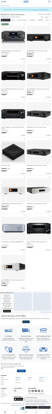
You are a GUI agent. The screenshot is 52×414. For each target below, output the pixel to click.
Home (24, 403)
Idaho (30, 377)
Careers (2, 391)
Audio (13, 17)
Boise (29, 379)
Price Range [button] (32, 20)
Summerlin (18, 382)
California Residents (15, 405)
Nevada (18, 377)
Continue (21, 371)
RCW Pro (3, 390)
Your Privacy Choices (44, 407)
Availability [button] (40, 20)
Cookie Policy (21, 405)
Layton (2, 382)
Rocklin (41, 379)
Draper (2, 384)
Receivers (18, 17)
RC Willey (3, 17)
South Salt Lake (4, 379)
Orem (2, 381)
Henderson (18, 379)
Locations (4, 375)
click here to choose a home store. (40, 9)
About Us (3, 396)
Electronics (9, 17)
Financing (3, 393)
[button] (5, 20)
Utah (2, 377)
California (42, 377)
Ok (31, 407)
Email (2, 368)
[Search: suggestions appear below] (26, 5)
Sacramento (42, 381)
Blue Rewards (4, 395)
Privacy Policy (42, 404)
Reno (17, 381)
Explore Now (7, 311)
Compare (23, 59)
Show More (26, 322)
